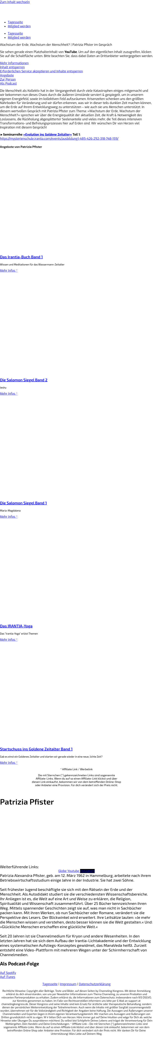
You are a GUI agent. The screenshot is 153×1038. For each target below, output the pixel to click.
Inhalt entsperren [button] (12, 67)
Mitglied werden (19, 26)
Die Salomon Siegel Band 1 (23, 502)
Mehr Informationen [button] (14, 63)
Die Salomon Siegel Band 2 (23, 379)
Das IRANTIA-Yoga (16, 625)
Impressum (68, 984)
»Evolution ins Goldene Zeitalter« (47, 135)
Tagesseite (15, 22)
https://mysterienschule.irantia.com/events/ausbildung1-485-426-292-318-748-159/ (59, 139)
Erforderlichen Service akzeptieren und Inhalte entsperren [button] (41, 71)
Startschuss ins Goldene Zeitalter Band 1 (36, 749)
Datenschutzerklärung (95, 984)
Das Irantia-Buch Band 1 (21, 256)
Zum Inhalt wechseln (15, 2)
